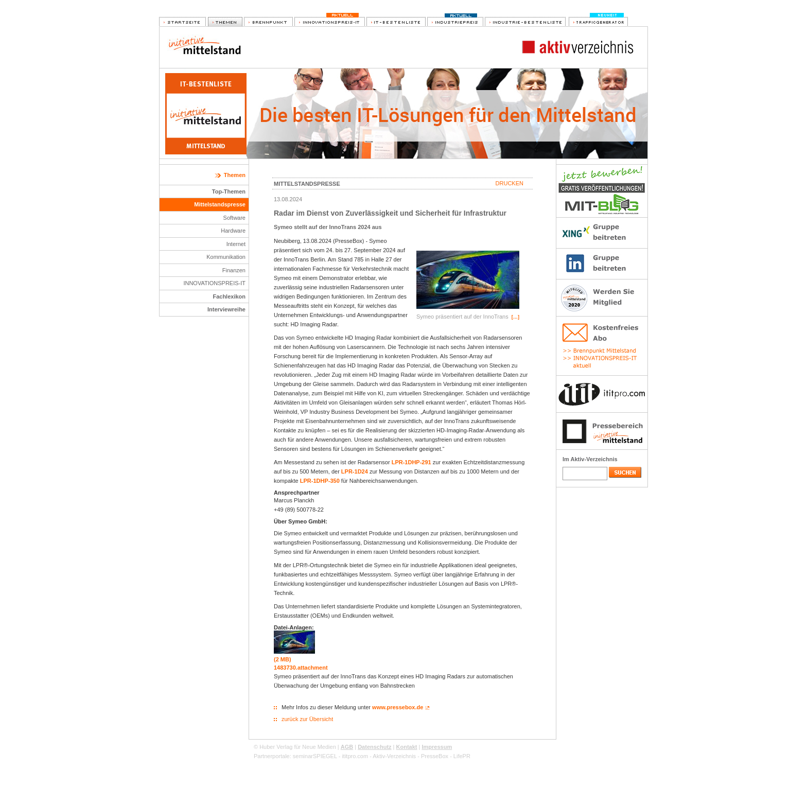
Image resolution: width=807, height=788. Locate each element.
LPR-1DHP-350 (320, 481)
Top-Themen (228, 191)
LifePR (461, 756)
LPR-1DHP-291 (411, 462)
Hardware (233, 230)
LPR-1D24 (354, 471)
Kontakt (406, 747)
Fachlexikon (229, 296)
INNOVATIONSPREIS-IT (214, 283)
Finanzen (233, 270)
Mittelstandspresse (219, 204)
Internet (235, 244)
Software (234, 218)
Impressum (437, 747)
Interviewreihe (226, 309)
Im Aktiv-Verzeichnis (590, 459)
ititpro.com (355, 756)
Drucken (509, 183)
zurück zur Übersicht (307, 719)
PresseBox (434, 756)
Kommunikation (225, 257)
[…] (515, 317)
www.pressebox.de (397, 707)
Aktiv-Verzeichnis (394, 756)
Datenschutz (374, 747)
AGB (347, 747)
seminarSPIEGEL (315, 756)
